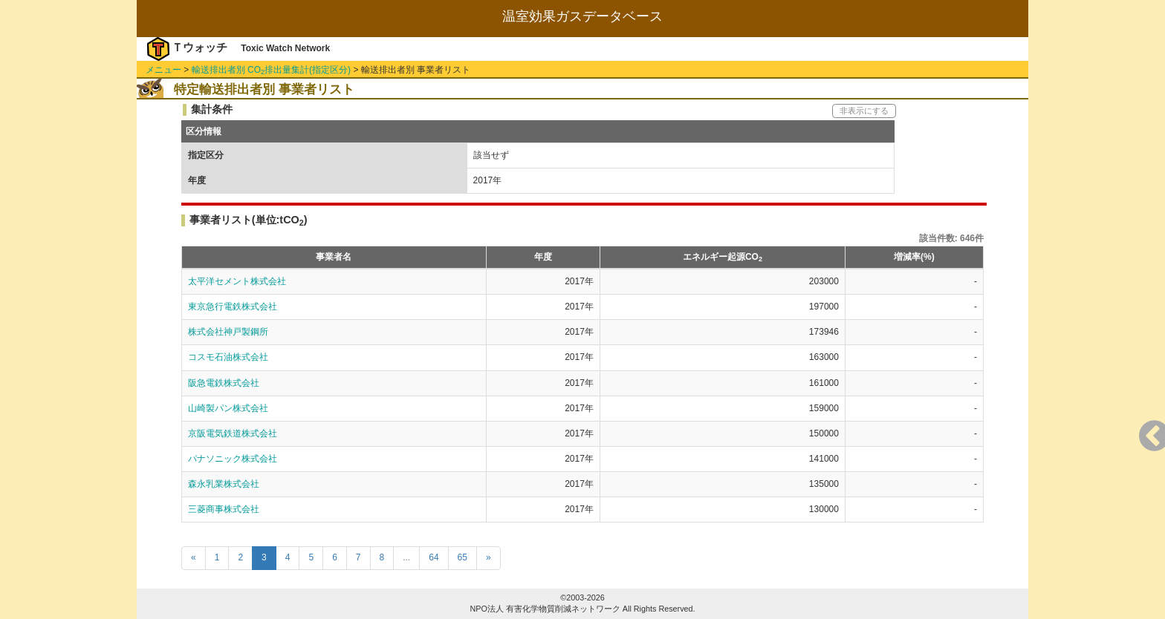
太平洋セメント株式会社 (237, 281)
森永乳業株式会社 (223, 484)
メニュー (163, 70)
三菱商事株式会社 (223, 509)
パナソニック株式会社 (232, 458)
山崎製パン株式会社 (228, 408)
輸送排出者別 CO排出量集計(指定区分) (271, 70)
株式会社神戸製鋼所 (228, 332)
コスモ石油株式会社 (228, 357)
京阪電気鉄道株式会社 (232, 433)
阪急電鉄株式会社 (223, 383)
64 (433, 557)
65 (462, 557)
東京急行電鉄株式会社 (232, 306)
